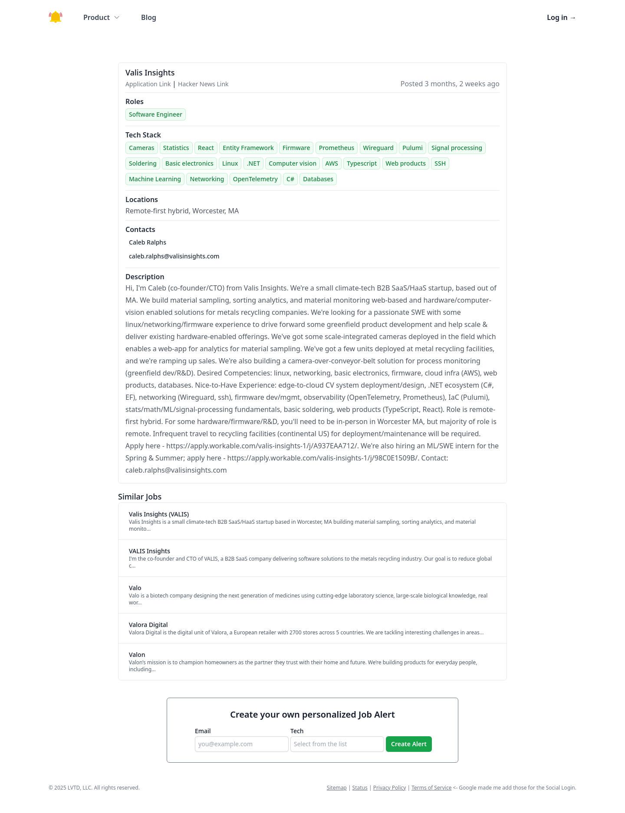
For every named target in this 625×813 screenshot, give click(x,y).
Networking (207, 179)
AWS (332, 163)
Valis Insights (150, 72)
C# (290, 179)
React (206, 148)
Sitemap (337, 787)
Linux (230, 163)
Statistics (176, 148)
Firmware (296, 148)
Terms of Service (431, 787)
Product (101, 17)
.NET (253, 163)
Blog (148, 17)
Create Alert (409, 744)
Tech (297, 731)
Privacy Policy (389, 787)
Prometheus (337, 148)
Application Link (148, 84)
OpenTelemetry (255, 179)
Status (360, 787)
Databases (318, 179)
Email (203, 731)
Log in (561, 17)
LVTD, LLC (79, 787)
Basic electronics (189, 163)
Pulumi (412, 148)
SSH (440, 163)
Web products (406, 163)
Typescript (362, 163)
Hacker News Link (203, 84)
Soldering (143, 163)
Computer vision (292, 163)
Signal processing (456, 148)
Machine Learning (155, 179)
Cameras (142, 148)
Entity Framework (248, 148)
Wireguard (378, 148)
